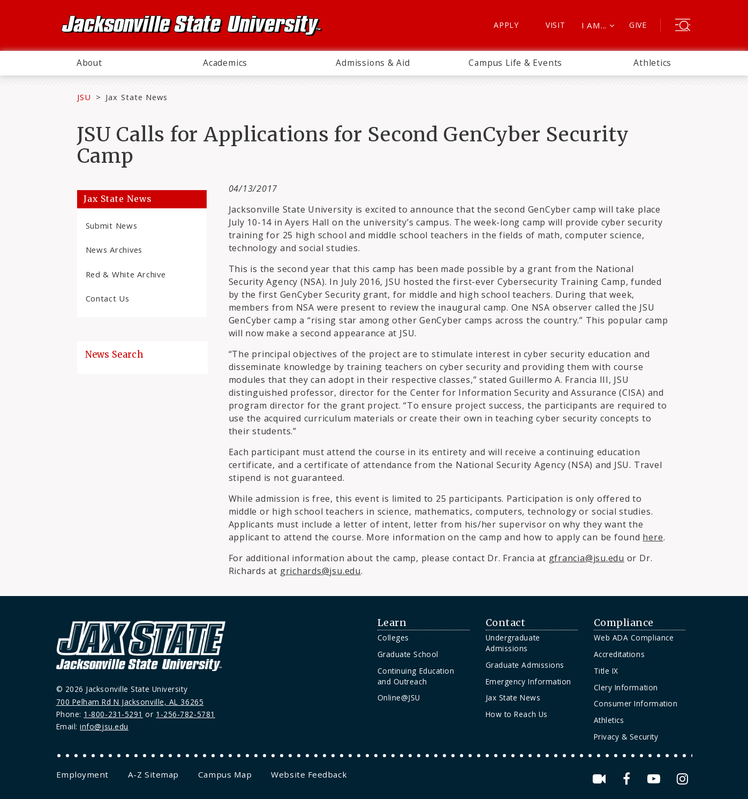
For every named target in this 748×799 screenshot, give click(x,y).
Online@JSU (398, 697)
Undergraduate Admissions (513, 642)
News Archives (114, 249)
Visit (555, 25)
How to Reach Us (517, 714)
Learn (392, 623)
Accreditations (619, 654)
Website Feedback (309, 774)
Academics (225, 63)
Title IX (606, 671)
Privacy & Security (626, 737)
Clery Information (626, 687)
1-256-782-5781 (185, 714)
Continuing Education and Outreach (416, 676)
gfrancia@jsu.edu (586, 558)
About (89, 63)
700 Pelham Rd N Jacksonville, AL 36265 (130, 702)
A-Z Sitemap (153, 774)
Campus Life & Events (515, 63)
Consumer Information (636, 703)
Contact (506, 623)
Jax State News (136, 97)
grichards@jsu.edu (320, 571)
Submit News (112, 225)
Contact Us (108, 298)
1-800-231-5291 (113, 714)
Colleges (393, 637)
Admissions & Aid (373, 63)
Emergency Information (528, 681)
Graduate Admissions (525, 665)
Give (638, 25)
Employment (82, 774)
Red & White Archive (126, 274)
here (653, 537)
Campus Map (225, 774)
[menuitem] (89, 63)
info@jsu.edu (104, 726)
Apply (506, 25)
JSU (84, 97)
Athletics (652, 63)
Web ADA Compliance (634, 637)
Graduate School (408, 654)
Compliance (624, 623)
